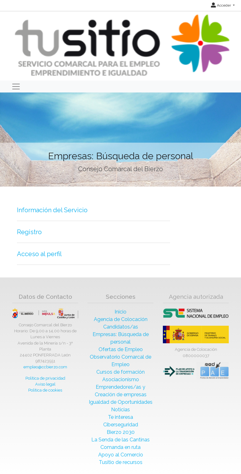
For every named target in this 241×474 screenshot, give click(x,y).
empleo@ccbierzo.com (45, 367)
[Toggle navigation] (16, 86)
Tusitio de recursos (120, 462)
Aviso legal (45, 384)
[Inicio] (121, 46)
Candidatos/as (120, 327)
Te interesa (120, 417)
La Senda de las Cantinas (120, 440)
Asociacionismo (120, 379)
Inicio (120, 312)
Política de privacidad (45, 378)
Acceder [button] (221, 5)
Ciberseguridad (120, 425)
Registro (29, 232)
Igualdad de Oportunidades (121, 402)
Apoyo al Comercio (120, 455)
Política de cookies (45, 390)
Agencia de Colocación (120, 319)
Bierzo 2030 (121, 432)
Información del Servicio (52, 210)
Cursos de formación (120, 372)
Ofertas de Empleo (121, 349)
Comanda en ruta (120, 447)
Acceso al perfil (39, 254)
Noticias (120, 410)
